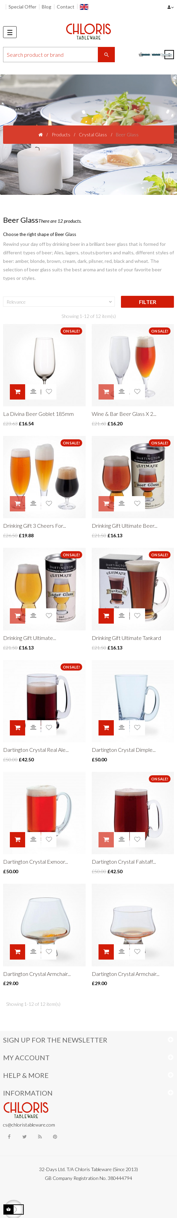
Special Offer (22, 7)
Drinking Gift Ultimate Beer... (124, 525)
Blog (46, 7)
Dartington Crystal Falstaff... (124, 861)
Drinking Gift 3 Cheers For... (34, 525)
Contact (65, 7)
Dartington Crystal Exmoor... (35, 861)
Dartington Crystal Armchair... (37, 973)
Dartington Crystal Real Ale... (36, 749)
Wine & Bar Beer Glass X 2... (124, 413)
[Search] (59, 54)
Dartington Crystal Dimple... (124, 749)
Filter (147, 302)
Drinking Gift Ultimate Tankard (126, 638)
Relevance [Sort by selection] (60, 302)
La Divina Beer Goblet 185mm (38, 413)
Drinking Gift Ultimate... (29, 638)
